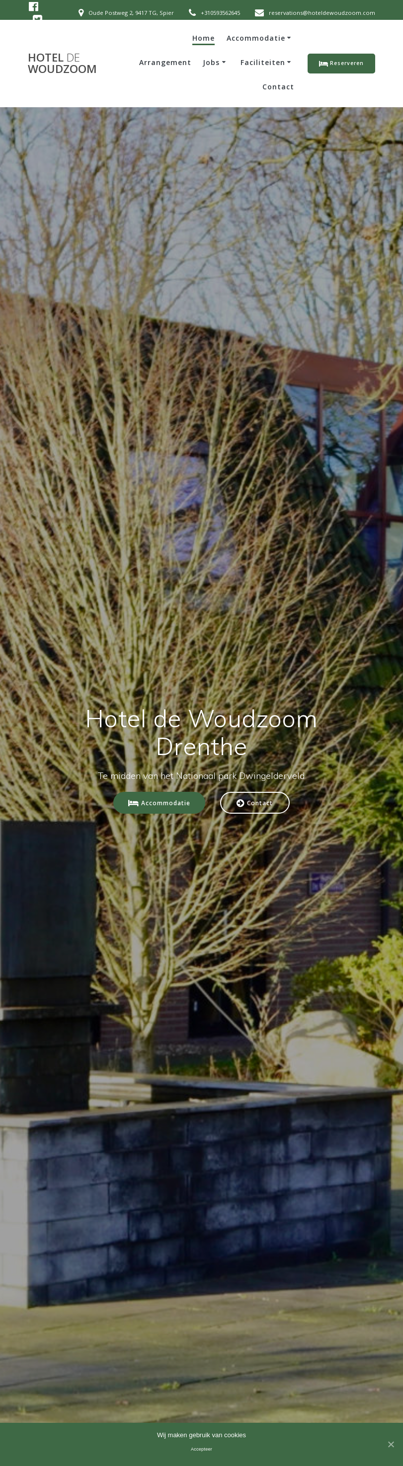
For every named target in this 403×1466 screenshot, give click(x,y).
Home (203, 38)
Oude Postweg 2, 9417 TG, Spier (131, 12)
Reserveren (341, 64)
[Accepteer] (391, 1444)
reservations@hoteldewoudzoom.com (322, 12)
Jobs (211, 62)
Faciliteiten (263, 62)
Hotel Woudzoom (62, 63)
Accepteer (201, 1449)
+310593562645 (220, 12)
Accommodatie (256, 38)
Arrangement (165, 62)
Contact (278, 86)
